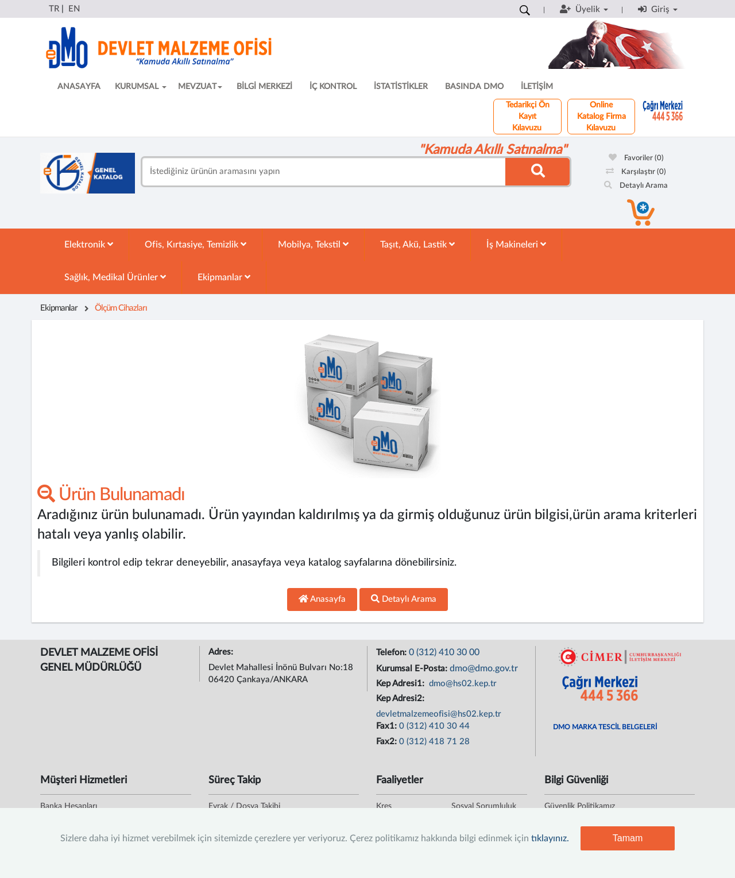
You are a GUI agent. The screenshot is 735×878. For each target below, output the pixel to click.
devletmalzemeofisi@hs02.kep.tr (438, 714)
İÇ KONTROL (333, 87)
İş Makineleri (516, 244)
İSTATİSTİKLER (401, 87)
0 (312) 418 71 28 (434, 741)
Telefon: (392, 652)
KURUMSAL (141, 87)
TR (54, 9)
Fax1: (387, 726)
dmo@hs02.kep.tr (462, 683)
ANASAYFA (78, 87)
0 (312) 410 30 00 (444, 652)
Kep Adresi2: (401, 698)
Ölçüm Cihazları (121, 308)
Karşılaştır (636, 172)
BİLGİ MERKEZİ (264, 87)
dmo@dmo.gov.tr (484, 668)
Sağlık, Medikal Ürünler (115, 277)
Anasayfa (322, 599)
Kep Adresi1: (401, 683)
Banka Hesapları (68, 806)
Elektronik (88, 244)
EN (74, 9)
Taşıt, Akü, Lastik (417, 244)
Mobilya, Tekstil (313, 244)
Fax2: (387, 741)
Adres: (221, 652)
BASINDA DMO (474, 87)
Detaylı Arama (636, 185)
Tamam (628, 838)
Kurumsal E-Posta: (413, 668)
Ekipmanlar (224, 277)
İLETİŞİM (537, 87)
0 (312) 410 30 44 (434, 726)
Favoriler (636, 158)
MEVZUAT (200, 87)
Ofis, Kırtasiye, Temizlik (195, 244)
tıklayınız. (550, 838)
